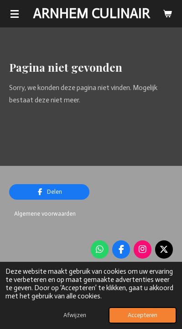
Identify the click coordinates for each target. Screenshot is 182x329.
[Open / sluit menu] (15, 14)
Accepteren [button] (142, 315)
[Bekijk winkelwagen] (167, 14)
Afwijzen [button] (74, 315)
